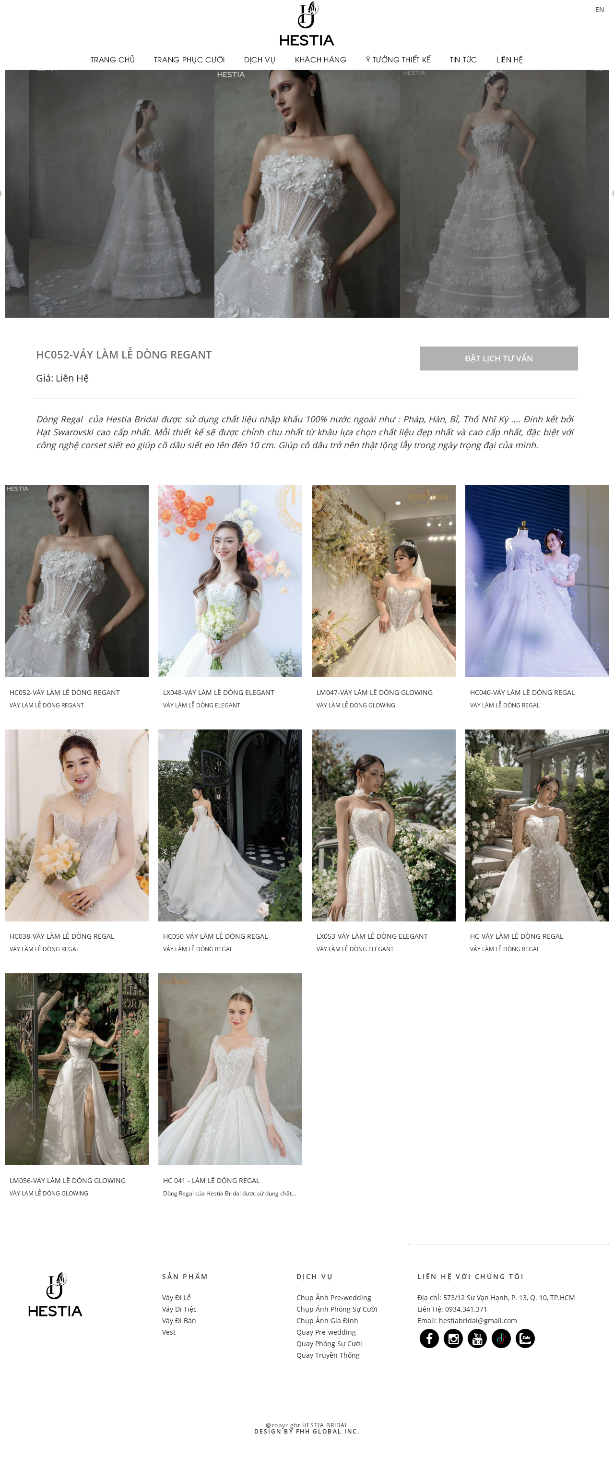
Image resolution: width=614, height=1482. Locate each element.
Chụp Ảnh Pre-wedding (333, 1296)
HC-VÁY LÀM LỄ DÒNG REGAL (516, 935)
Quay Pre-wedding (326, 1330)
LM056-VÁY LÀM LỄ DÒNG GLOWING (68, 1179)
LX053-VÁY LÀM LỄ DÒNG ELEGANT (372, 935)
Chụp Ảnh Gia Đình (327, 1319)
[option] (307, 192)
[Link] (429, 1337)
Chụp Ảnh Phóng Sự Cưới (337, 1307)
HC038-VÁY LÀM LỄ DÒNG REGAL (62, 935)
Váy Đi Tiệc (179, 1307)
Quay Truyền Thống (328, 1353)
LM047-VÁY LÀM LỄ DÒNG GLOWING (375, 691)
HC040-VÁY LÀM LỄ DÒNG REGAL (522, 691)
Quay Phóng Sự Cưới (329, 1342)
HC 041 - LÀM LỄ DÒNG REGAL (211, 1179)
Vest (169, 1330)
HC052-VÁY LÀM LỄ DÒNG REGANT (65, 691)
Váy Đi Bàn (179, 1319)
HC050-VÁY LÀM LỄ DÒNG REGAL (215, 935)
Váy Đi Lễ (176, 1296)
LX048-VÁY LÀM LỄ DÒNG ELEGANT (218, 691)
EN (599, 9)
